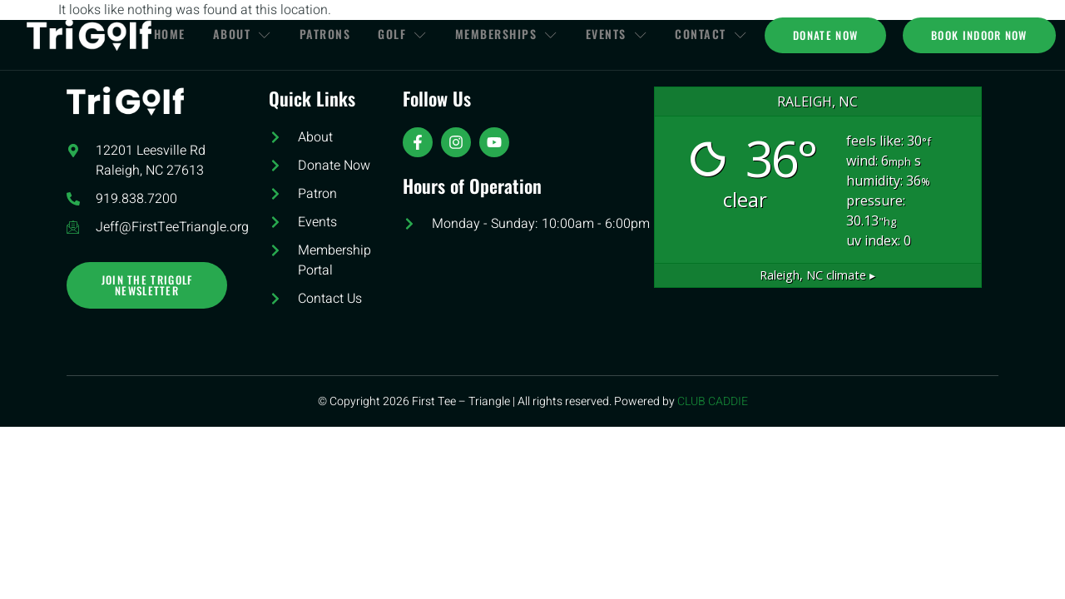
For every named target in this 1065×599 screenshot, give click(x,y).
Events (623, 34)
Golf (405, 34)
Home (164, 34)
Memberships (510, 34)
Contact (721, 34)
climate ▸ (817, 275)
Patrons (324, 34)
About (239, 34)
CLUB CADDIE (712, 401)
